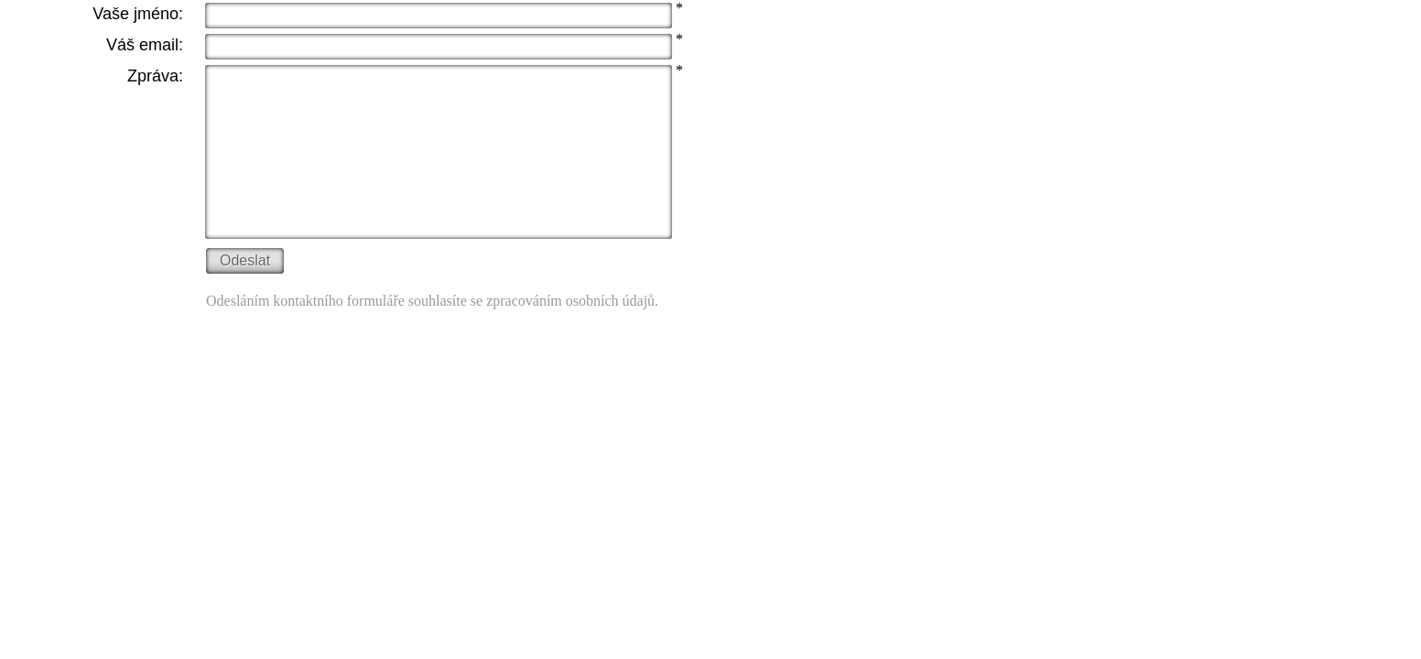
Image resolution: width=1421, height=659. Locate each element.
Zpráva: (155, 76)
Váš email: (144, 45)
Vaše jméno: (137, 14)
